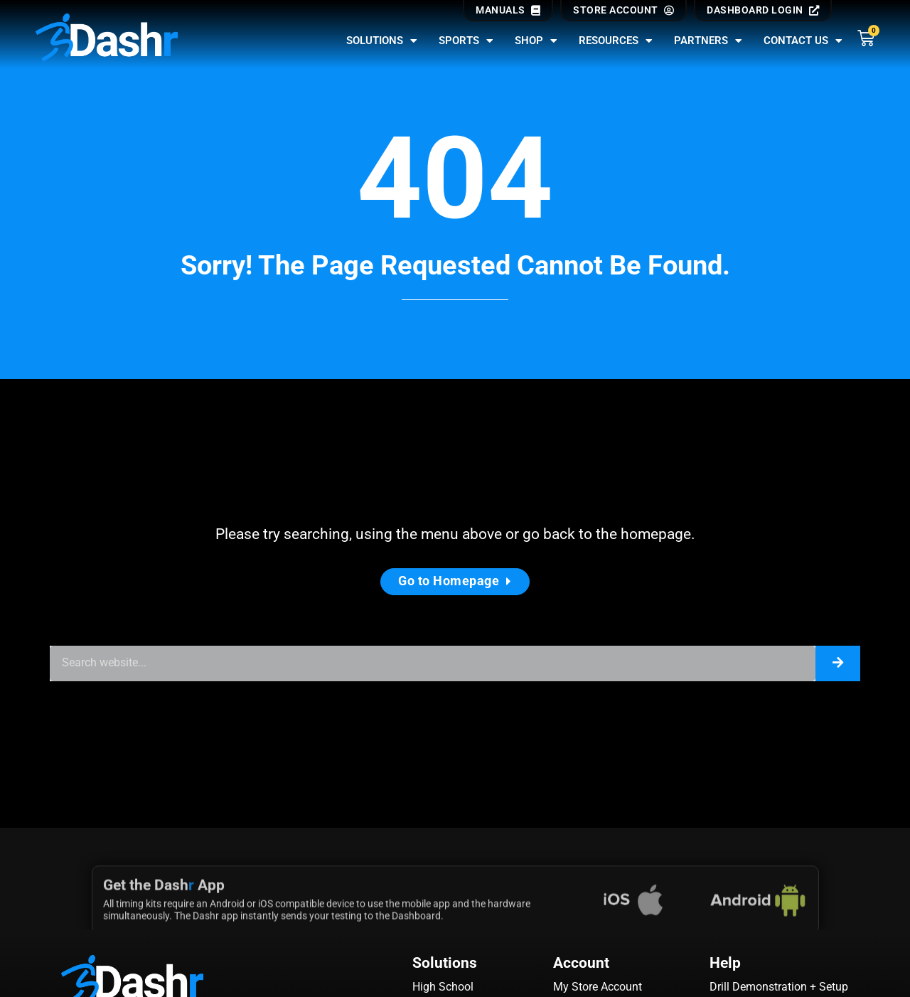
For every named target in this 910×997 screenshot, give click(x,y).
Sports (466, 40)
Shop (536, 40)
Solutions (381, 40)
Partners (708, 40)
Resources (616, 40)
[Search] (837, 663)
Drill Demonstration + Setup (779, 986)
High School (442, 986)
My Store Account (597, 986)
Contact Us (803, 40)
